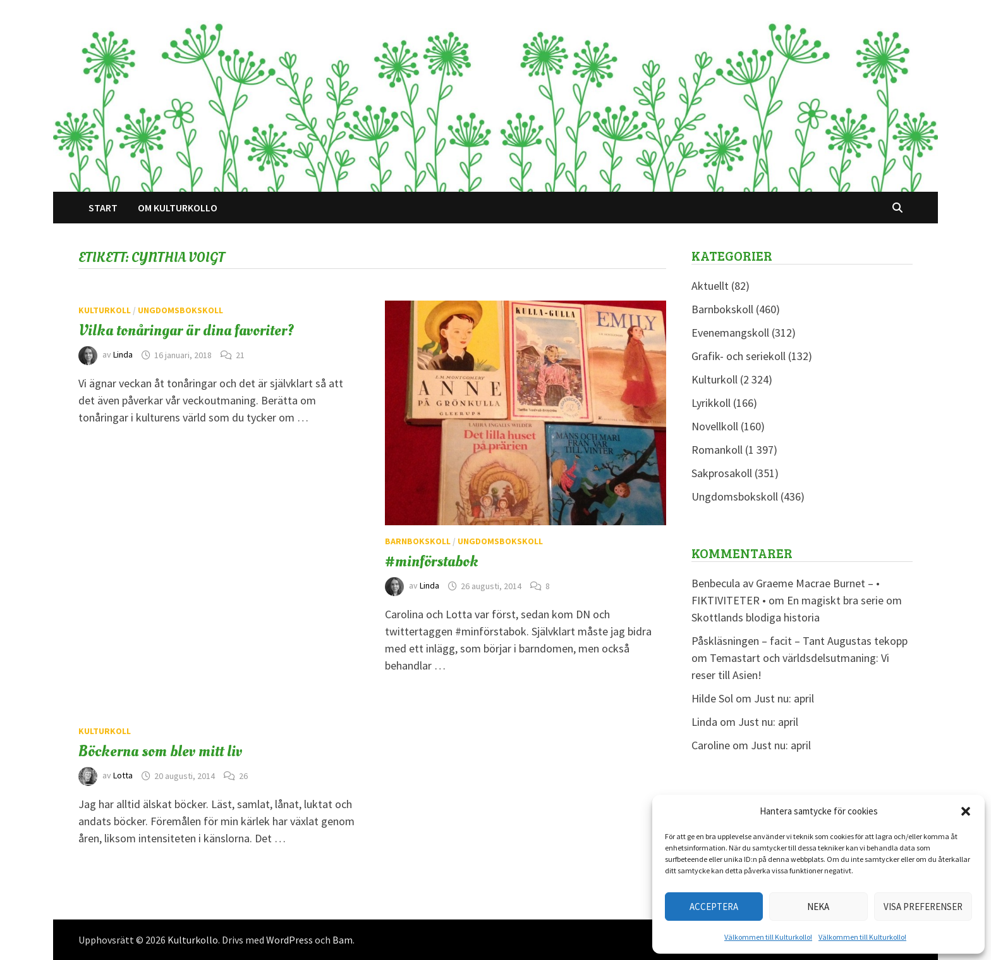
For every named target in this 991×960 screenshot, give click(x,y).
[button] (965, 811)
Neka (818, 907)
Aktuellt (710, 285)
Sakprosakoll (721, 473)
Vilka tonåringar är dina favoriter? (186, 330)
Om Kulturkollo (177, 207)
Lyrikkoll (711, 403)
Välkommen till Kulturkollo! (768, 937)
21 (240, 355)
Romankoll (717, 449)
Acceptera (714, 907)
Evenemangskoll (730, 332)
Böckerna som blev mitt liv (160, 751)
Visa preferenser (923, 907)
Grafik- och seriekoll (738, 356)
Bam (342, 939)
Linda (123, 355)
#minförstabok (431, 561)
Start (103, 207)
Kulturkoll (104, 310)
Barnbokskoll (418, 541)
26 (243, 776)
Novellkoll (714, 426)
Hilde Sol (712, 698)
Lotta (123, 776)
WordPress (289, 939)
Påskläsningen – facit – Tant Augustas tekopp (799, 640)
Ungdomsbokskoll (180, 310)
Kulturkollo (192, 939)
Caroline (710, 745)
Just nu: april (784, 698)
